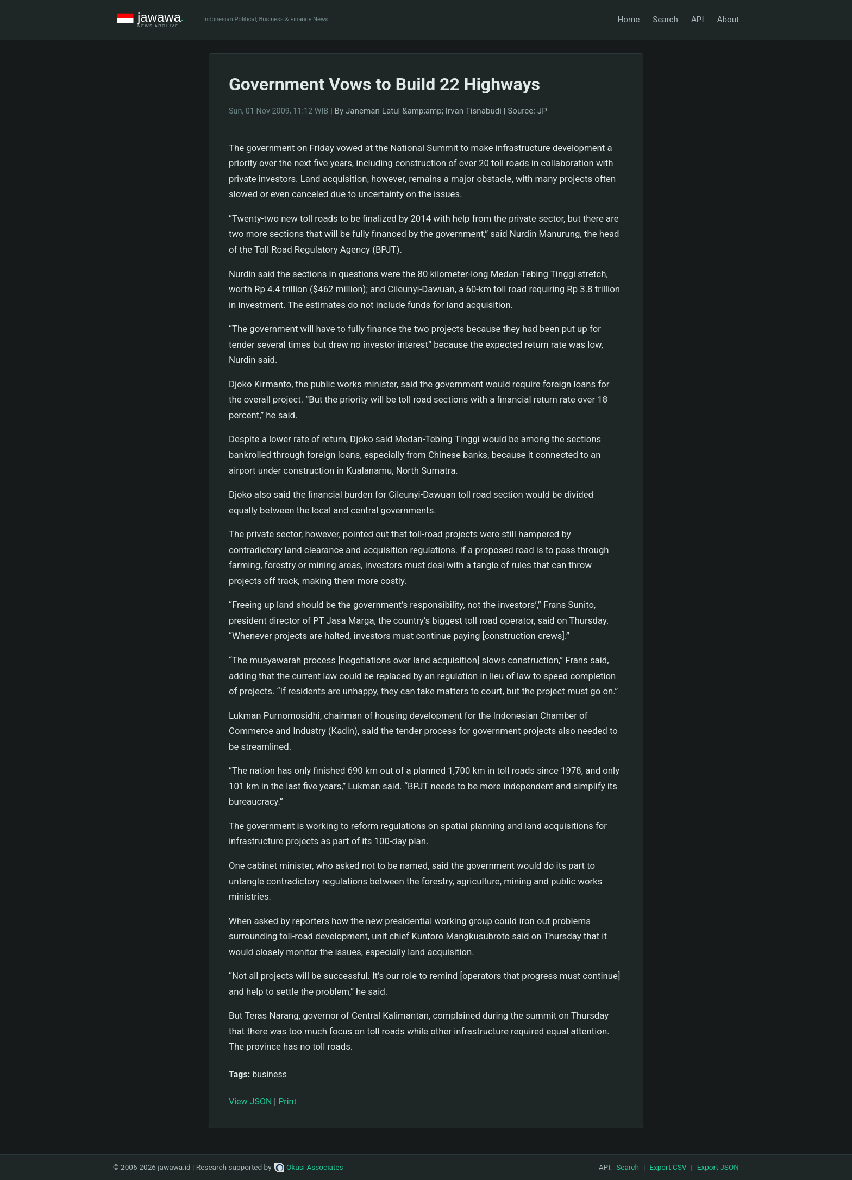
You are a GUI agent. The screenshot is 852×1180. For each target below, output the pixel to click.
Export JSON (718, 1167)
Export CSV (667, 1167)
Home (628, 19)
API (697, 19)
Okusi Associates (308, 1167)
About (728, 19)
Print (287, 1101)
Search (665, 19)
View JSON (250, 1101)
